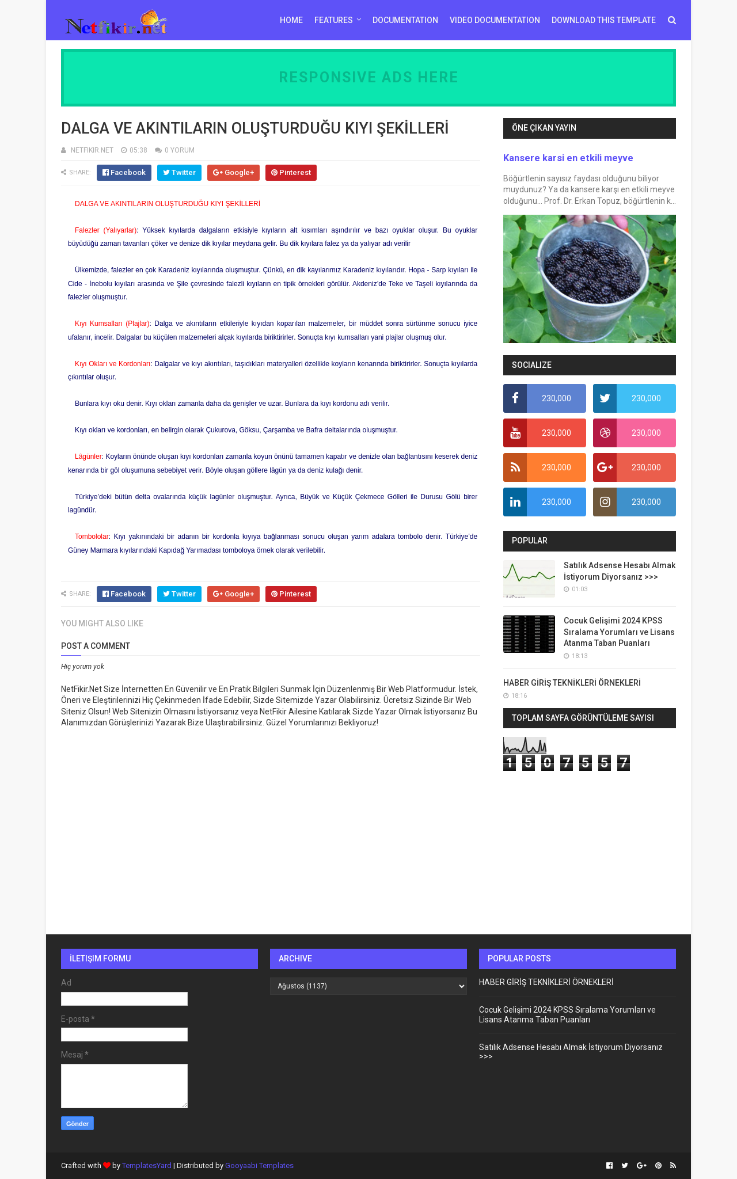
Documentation (405, 20)
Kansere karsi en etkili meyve (568, 158)
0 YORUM (180, 150)
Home (291, 20)
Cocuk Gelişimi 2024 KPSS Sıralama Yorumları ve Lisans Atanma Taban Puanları (619, 632)
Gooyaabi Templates (259, 1165)
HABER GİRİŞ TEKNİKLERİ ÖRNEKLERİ (572, 682)
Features (333, 20)
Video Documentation (495, 20)
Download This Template (604, 20)
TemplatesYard (147, 1165)
